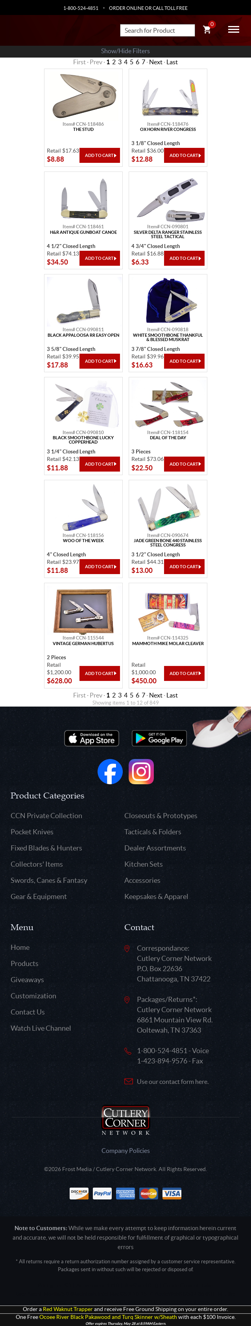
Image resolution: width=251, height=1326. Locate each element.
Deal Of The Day (168, 438)
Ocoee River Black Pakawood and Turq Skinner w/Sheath (108, 1317)
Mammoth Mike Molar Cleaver (168, 644)
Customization (33, 996)
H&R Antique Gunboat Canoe (83, 232)
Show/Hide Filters (125, 50)
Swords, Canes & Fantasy (49, 880)
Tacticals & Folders (152, 832)
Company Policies (126, 1150)
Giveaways (27, 979)
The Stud (83, 129)
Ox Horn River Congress (168, 129)
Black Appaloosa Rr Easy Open (83, 335)
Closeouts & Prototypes (160, 815)
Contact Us (28, 1012)
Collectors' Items (37, 864)
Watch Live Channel (41, 1028)
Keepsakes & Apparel (156, 896)
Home (20, 947)
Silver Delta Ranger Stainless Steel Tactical (168, 234)
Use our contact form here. (173, 1081)
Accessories (142, 880)
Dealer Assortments (155, 848)
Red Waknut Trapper (68, 1309)
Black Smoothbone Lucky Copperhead (83, 440)
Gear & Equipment (39, 896)
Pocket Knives (32, 832)
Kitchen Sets (143, 864)
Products (25, 963)
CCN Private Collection (46, 815)
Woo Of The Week (83, 541)
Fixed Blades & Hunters (46, 848)
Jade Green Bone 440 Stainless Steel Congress (168, 543)
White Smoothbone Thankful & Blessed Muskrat (168, 337)
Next (155, 61)
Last (172, 61)
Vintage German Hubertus (83, 644)
